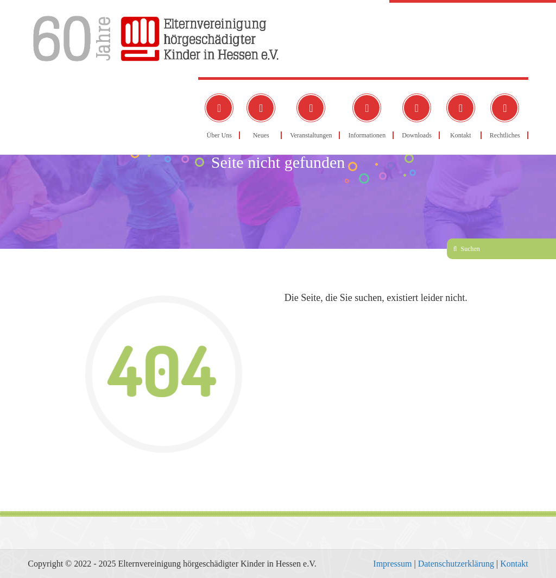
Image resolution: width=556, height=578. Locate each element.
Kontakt (514, 563)
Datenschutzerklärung (456, 563)
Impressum (392, 563)
